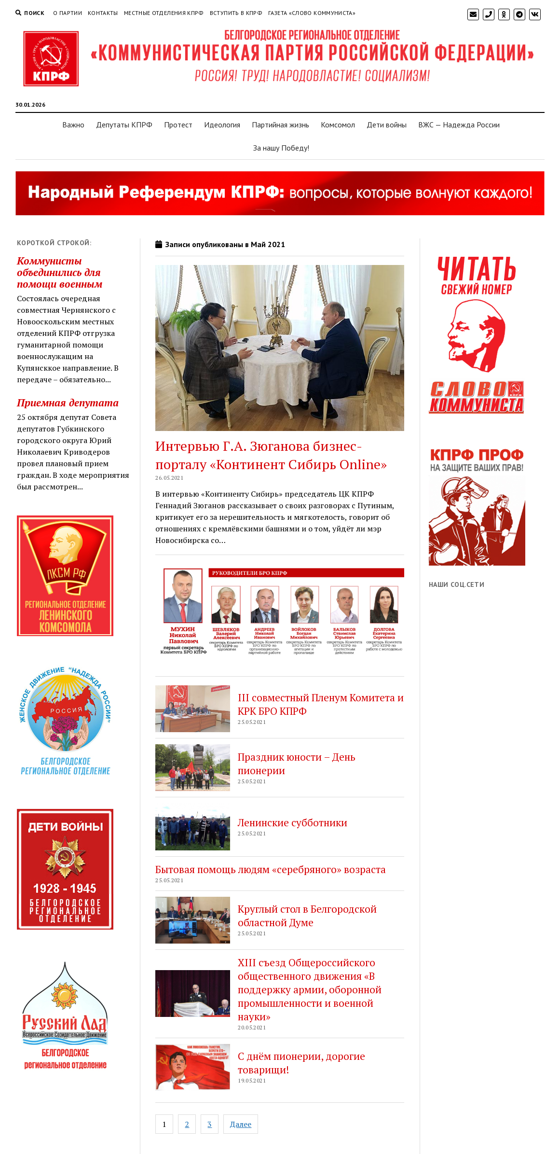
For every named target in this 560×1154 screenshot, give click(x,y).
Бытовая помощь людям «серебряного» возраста (270, 869)
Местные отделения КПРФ (164, 12)
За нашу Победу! (281, 148)
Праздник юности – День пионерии (296, 763)
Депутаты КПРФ (124, 124)
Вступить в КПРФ (236, 12)
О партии (67, 12)
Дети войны (387, 124)
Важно (73, 124)
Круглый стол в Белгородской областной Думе (307, 915)
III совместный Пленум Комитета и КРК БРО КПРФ (321, 704)
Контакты (103, 12)
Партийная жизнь (280, 124)
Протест (178, 124)
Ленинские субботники (292, 822)
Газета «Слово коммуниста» (311, 12)
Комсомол (338, 124)
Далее (240, 1124)
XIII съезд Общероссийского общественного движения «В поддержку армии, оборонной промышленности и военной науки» (310, 989)
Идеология (222, 124)
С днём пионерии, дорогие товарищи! (301, 1062)
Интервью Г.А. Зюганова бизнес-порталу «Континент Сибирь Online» (271, 455)
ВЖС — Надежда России (459, 124)
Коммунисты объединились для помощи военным (59, 272)
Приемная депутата (68, 402)
